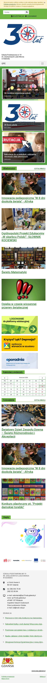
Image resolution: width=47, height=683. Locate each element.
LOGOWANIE (31, 16)
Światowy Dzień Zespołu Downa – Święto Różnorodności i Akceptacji (22, 433)
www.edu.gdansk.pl (38, 671)
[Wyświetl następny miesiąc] (42, 378)
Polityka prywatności (8, 676)
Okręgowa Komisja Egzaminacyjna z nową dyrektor (24, 642)
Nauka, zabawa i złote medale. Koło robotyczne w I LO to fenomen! (24, 636)
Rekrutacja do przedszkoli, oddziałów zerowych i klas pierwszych (23, 157)
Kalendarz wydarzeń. (13, 372)
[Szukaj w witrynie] (27, 12)
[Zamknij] (44, 2)
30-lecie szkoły (23, 126)
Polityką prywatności (10, 4)
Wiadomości (9, 168)
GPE (4, 63)
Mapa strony (5, 678)
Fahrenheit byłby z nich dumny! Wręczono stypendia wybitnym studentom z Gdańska (24, 624)
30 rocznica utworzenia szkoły (23, 94)
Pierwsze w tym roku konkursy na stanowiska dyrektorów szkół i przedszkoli (24, 618)
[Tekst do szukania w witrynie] (14, 12)
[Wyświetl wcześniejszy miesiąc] (5, 378)
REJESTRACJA (17, 16)
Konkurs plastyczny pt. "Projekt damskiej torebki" (22, 505)
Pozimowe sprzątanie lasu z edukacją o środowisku (24, 630)
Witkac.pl (42, 676)
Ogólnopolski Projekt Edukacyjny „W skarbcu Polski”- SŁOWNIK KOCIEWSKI (23, 237)
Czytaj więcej (39, 168)
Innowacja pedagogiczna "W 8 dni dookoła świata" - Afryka (23, 199)
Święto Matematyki (14, 272)
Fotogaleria (8, 400)
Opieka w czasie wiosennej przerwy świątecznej (19, 305)
